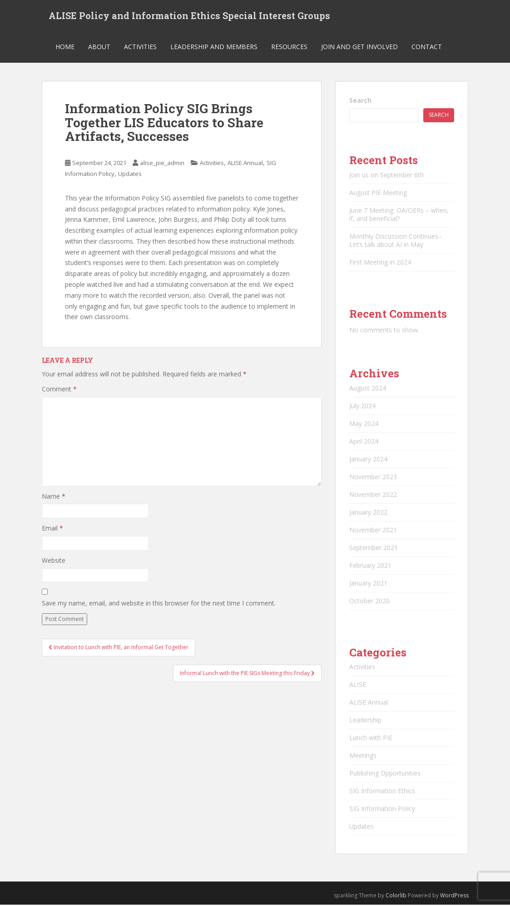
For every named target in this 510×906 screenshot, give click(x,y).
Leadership (365, 720)
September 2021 (373, 548)
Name (53, 497)
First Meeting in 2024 (380, 263)
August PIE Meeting (378, 193)
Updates (130, 174)
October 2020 (369, 601)
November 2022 (373, 495)
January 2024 (368, 460)
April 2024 (363, 442)
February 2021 (370, 566)
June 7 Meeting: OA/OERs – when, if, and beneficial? (399, 215)
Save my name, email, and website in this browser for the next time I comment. (159, 604)
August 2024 (367, 389)
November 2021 (373, 530)
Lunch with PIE (370, 738)
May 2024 (363, 424)
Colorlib (396, 896)
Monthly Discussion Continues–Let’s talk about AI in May (395, 241)
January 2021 (368, 584)
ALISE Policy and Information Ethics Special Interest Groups (189, 16)
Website (53, 561)
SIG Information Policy (382, 809)
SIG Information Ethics (382, 791)
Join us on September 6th (386, 175)
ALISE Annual (245, 164)
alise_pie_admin (162, 164)
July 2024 (362, 406)
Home (64, 47)
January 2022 (368, 513)
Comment (59, 390)
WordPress (454, 896)
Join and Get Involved (359, 47)
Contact (426, 47)
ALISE (357, 685)
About (99, 47)
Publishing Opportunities (385, 774)
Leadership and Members (213, 47)
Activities (140, 47)
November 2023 (373, 477)
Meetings (362, 756)
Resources (289, 47)
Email (52, 529)
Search (360, 101)
